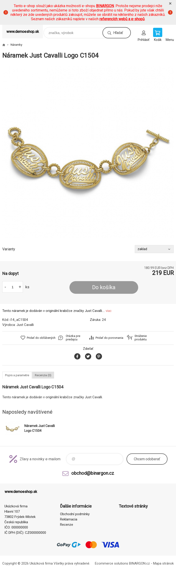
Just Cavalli (25, 325)
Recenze (66, 525)
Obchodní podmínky (75, 514)
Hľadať (118, 33)
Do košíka (104, 287)
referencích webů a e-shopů (122, 19)
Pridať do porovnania (109, 337)
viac (109, 311)
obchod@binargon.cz (92, 473)
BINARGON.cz (139, 563)
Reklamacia (68, 519)
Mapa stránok (163, 563)
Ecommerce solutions (111, 563)
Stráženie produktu (141, 337)
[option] (88, 152)
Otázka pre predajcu (73, 337)
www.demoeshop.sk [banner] (22, 31)
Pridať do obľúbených (41, 337)
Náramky (16, 44)
